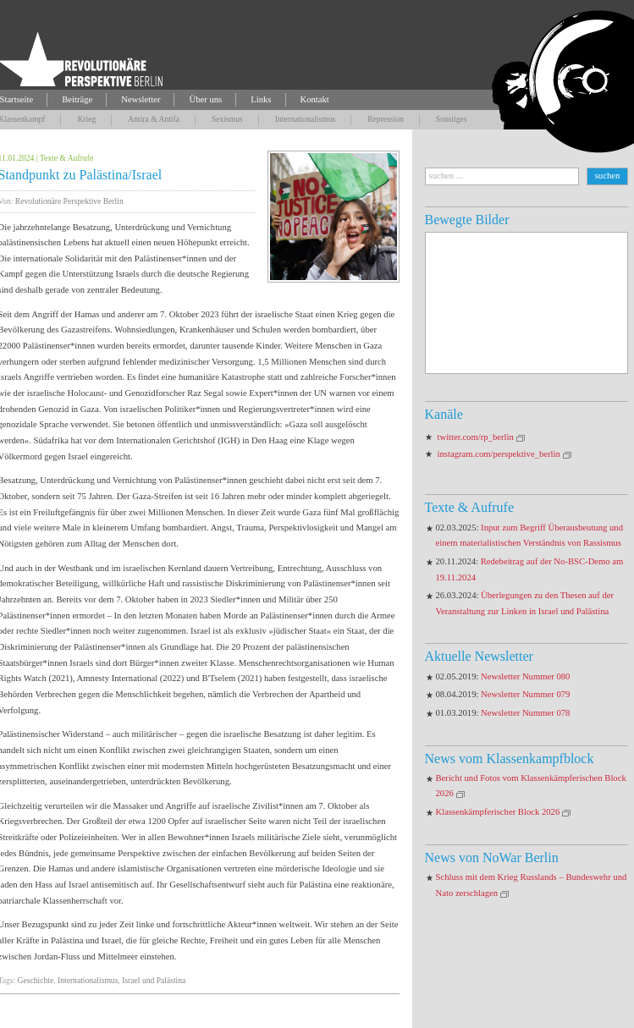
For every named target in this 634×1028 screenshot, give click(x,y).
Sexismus (227, 119)
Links (261, 99)
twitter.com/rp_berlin (476, 437)
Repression (385, 119)
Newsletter (140, 99)
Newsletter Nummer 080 (525, 676)
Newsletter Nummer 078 (525, 712)
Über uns (205, 99)
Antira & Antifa (153, 119)
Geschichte (36, 980)
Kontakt (314, 99)
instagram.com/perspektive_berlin (499, 454)
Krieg (86, 119)
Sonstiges (451, 119)
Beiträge (77, 99)
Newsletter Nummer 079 (525, 694)
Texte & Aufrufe (66, 157)
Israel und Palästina (153, 980)
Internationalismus (305, 119)
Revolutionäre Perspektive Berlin (69, 201)
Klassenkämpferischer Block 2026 (498, 811)
